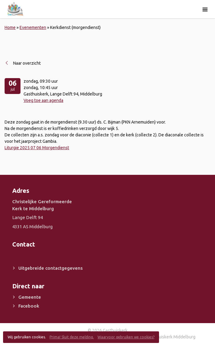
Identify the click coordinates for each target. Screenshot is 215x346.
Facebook (28, 305)
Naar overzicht (27, 63)
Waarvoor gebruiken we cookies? (126, 337)
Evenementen (33, 27)
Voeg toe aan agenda (43, 100)
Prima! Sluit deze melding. (72, 337)
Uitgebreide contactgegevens (50, 268)
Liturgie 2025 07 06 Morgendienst (37, 147)
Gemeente (29, 297)
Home (10, 27)
